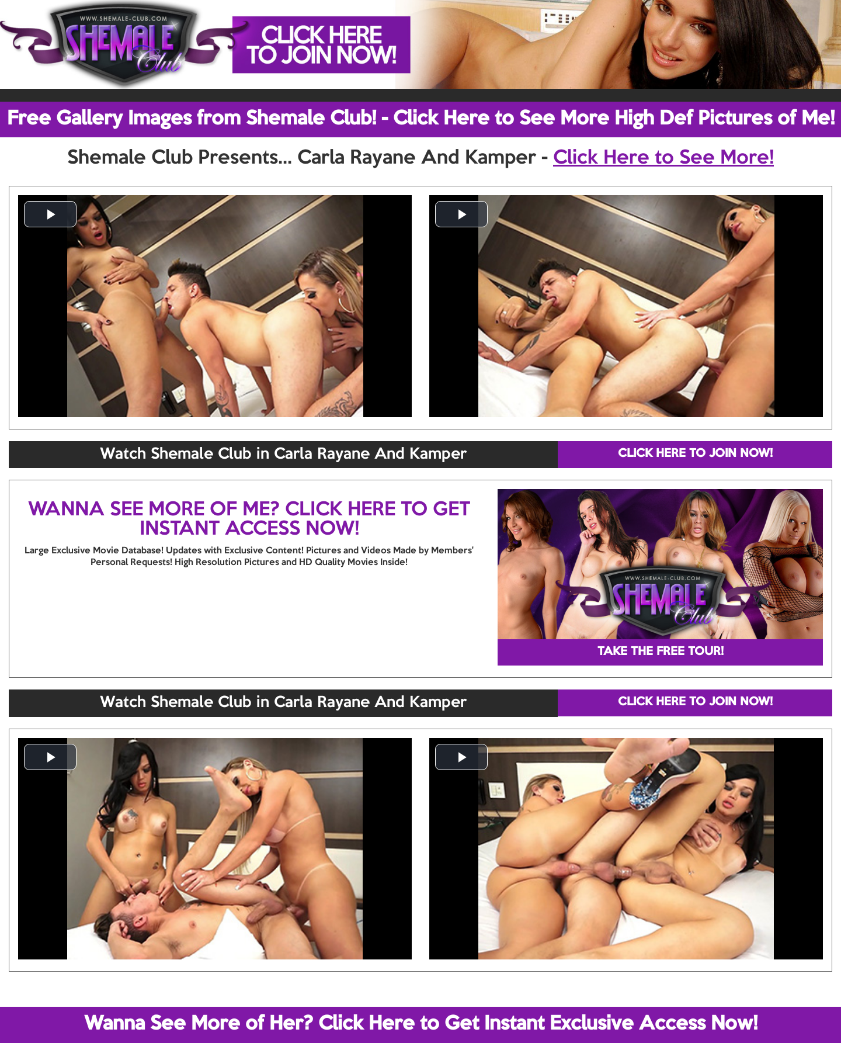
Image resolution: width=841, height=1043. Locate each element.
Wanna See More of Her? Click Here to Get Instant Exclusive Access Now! (420, 1024)
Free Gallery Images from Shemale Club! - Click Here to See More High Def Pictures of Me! (421, 119)
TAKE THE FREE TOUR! (660, 652)
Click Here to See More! (663, 158)
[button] (50, 214)
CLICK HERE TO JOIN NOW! (695, 454)
